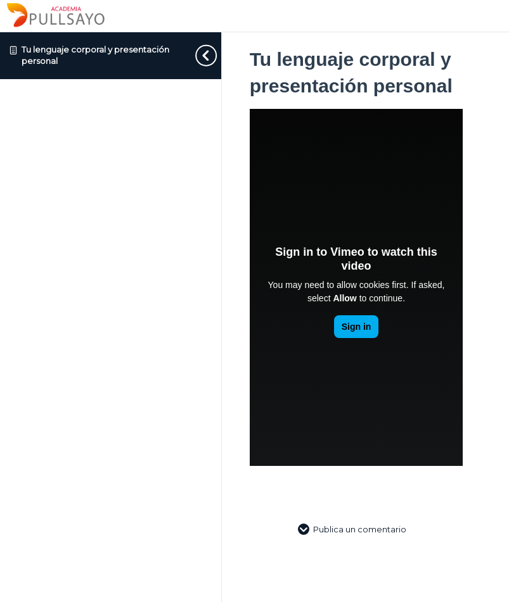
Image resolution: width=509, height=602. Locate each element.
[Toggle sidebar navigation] (196, 55)
